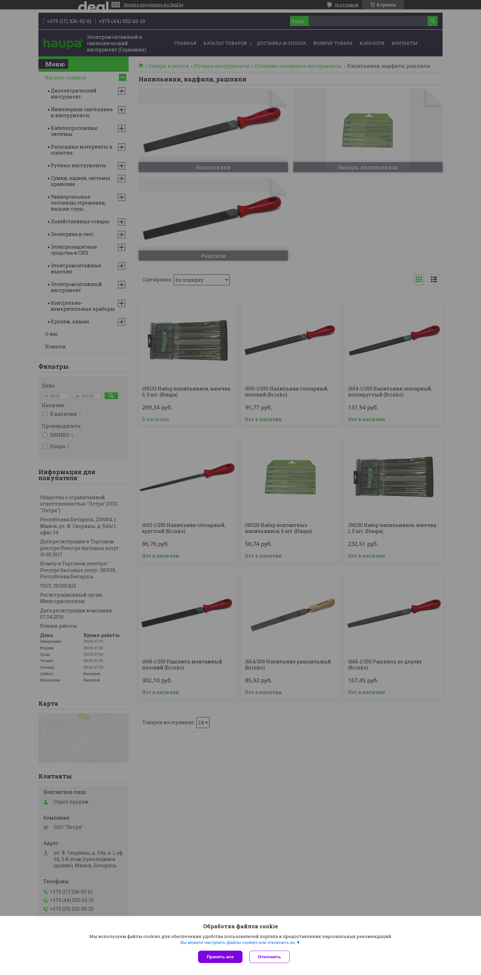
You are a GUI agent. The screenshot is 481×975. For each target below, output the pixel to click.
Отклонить (269, 956)
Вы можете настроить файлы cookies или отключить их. (238, 942)
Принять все (220, 956)
